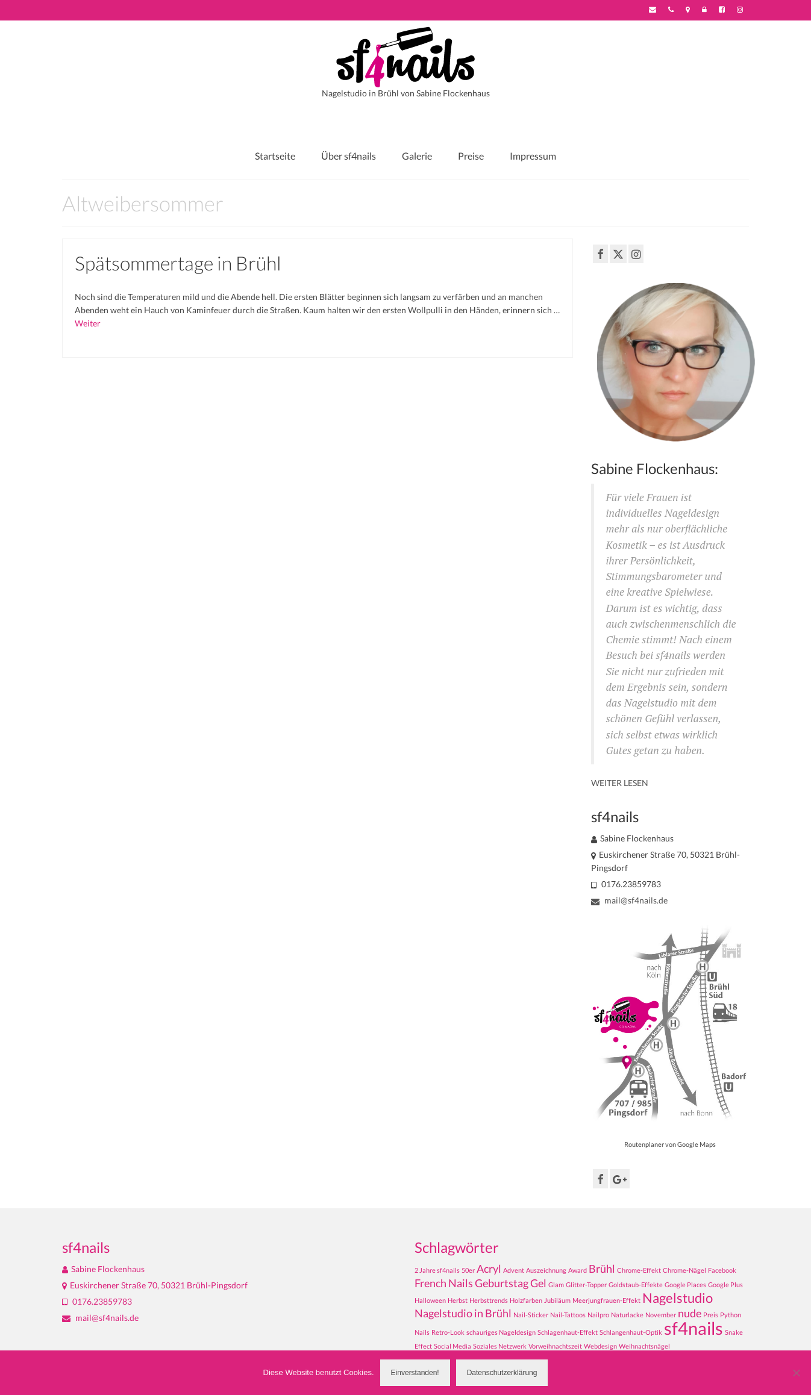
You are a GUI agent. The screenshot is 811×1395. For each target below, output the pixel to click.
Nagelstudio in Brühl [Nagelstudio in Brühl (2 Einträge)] (463, 1313)
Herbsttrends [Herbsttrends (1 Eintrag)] (488, 1300)
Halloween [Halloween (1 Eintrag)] (430, 1300)
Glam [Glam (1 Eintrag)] (556, 1284)
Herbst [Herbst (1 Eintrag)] (458, 1300)
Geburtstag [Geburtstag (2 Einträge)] (501, 1283)
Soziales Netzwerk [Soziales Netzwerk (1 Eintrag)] (500, 1346)
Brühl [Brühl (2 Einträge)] (602, 1268)
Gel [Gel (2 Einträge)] (538, 1283)
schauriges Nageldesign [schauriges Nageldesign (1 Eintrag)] (501, 1332)
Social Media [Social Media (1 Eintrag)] (452, 1346)
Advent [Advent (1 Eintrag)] (513, 1270)
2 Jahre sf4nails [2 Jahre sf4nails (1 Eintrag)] (437, 1270)
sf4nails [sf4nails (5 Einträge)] (693, 1327)
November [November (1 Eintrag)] (660, 1315)
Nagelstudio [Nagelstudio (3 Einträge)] (677, 1298)
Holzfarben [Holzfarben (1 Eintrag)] (526, 1300)
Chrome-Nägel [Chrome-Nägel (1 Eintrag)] (684, 1270)
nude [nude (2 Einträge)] (689, 1313)
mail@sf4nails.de (629, 900)
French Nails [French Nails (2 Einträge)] (444, 1283)
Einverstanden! (415, 1372)
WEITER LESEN (619, 783)
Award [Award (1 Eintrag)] (577, 1270)
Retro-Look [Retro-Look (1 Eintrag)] (448, 1332)
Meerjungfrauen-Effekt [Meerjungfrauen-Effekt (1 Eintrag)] (606, 1300)
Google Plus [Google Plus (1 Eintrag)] (725, 1284)
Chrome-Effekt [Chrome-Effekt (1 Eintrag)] (639, 1270)
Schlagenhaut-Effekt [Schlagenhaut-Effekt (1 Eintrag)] (567, 1332)
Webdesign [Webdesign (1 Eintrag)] (600, 1346)
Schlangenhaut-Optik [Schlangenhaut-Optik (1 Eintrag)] (631, 1332)
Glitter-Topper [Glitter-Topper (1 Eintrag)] (586, 1284)
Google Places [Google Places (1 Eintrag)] (685, 1284)
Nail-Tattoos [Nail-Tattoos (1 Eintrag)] (568, 1315)
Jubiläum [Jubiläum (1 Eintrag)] (557, 1300)
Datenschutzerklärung (502, 1372)
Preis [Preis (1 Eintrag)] (710, 1315)
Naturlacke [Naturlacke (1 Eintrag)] (627, 1315)
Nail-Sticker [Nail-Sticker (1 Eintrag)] (530, 1315)
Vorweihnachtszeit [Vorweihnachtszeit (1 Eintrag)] (555, 1346)
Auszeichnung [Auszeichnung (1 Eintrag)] (546, 1270)
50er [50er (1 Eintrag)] (468, 1270)
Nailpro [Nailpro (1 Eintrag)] (598, 1315)
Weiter (88, 323)
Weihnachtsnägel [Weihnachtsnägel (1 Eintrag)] (644, 1346)
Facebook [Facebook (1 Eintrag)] (722, 1270)
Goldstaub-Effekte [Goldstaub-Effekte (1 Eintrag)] (636, 1284)
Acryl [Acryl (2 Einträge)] (489, 1268)
